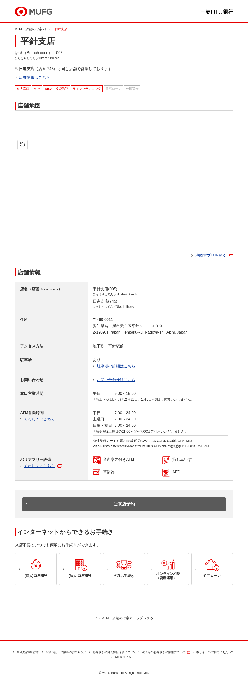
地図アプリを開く (210, 255)
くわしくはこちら (39, 419)
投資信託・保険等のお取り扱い (66, 652)
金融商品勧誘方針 (28, 652)
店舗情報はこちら (34, 77)
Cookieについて (125, 657)
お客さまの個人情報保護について (114, 652)
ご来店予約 (124, 504)
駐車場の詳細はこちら (116, 366)
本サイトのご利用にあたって (215, 652)
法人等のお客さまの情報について (164, 652)
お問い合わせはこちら (116, 380)
